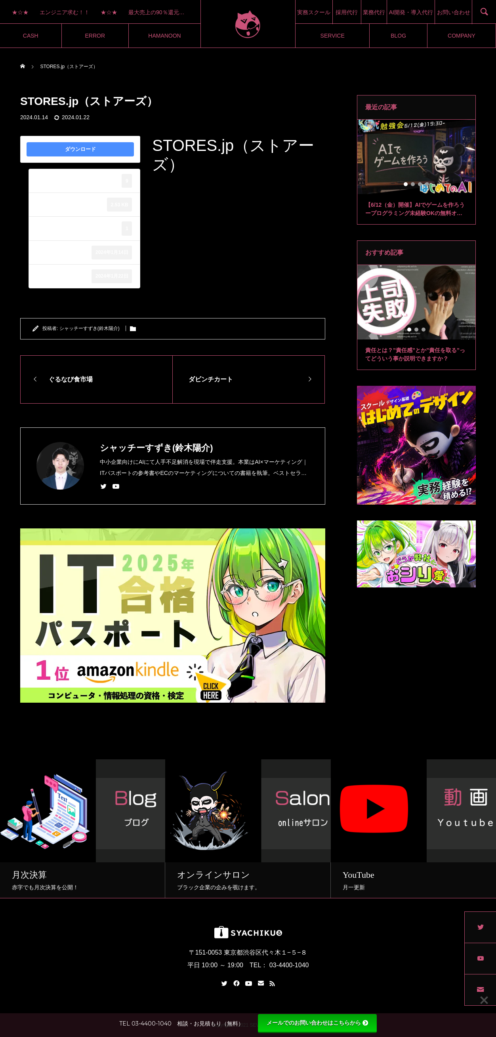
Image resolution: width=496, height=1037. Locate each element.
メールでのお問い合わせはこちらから (317, 1022)
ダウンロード (80, 149)
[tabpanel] (416, 172)
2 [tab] (413, 184)
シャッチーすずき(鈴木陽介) (89, 328)
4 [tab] (427, 184)
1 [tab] (406, 184)
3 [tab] (420, 184)
